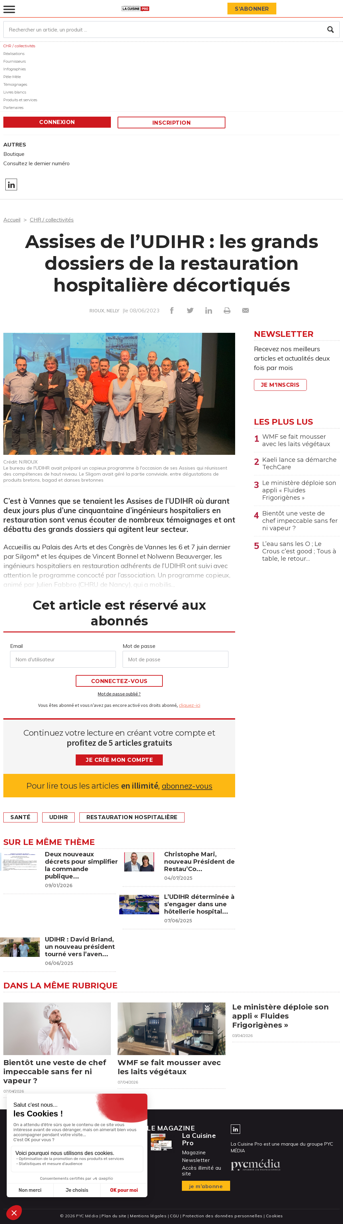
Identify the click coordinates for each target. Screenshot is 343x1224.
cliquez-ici (189, 705)
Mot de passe (139, 645)
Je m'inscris (280, 385)
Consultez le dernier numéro (36, 163)
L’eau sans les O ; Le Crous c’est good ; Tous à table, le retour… (299, 551)
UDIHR (58, 817)
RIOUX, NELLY (104, 310)
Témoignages (15, 84)
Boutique (13, 153)
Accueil (11, 219)
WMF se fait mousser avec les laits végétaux (296, 440)
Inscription (171, 123)
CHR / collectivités (19, 46)
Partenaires (13, 107)
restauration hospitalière (132, 817)
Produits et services (20, 100)
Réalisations (13, 53)
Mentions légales (148, 1215)
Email (16, 645)
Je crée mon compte (119, 760)
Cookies (274, 1215)
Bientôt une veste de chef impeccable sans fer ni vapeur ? (300, 521)
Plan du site (113, 1215)
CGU (174, 1215)
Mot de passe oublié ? (119, 693)
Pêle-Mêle (12, 76)
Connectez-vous (119, 681)
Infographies (14, 69)
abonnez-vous (187, 786)
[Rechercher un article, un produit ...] (171, 29)
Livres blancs (14, 92)
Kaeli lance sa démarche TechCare (299, 463)
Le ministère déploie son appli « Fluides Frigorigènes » (299, 490)
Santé (20, 817)
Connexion (57, 122)
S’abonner (252, 9)
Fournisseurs (14, 61)
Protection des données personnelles (222, 1215)
